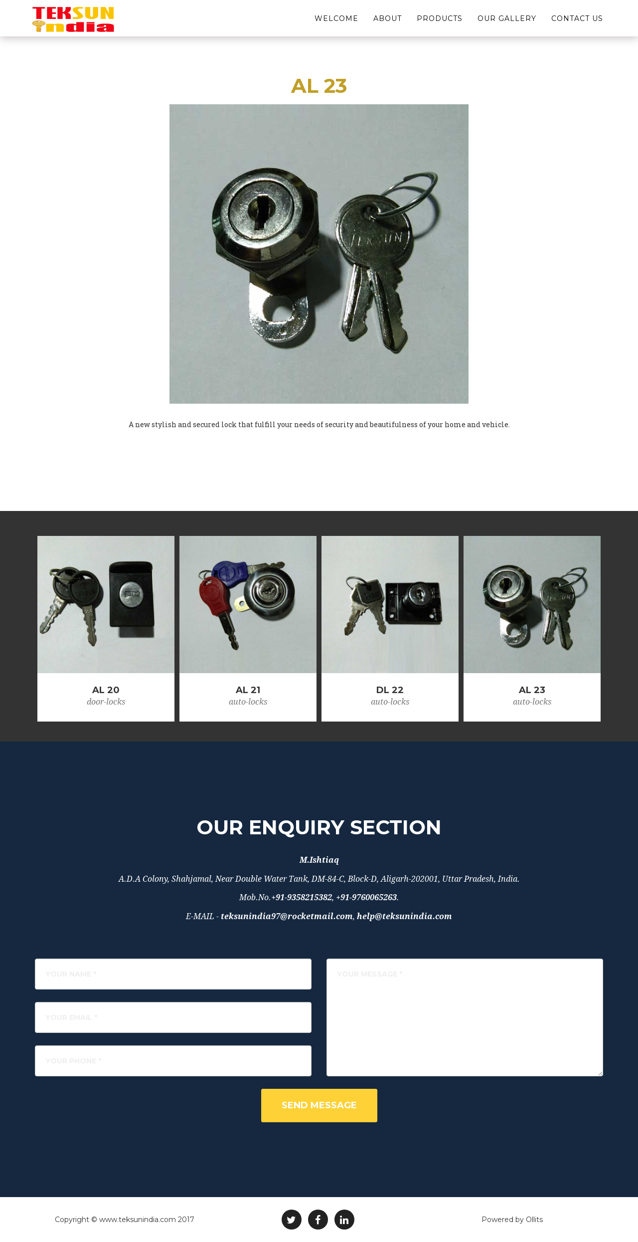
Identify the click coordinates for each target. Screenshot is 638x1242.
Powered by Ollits (512, 1219)
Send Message (319, 1105)
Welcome (336, 24)
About (387, 24)
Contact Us (577, 24)
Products (440, 24)
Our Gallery (507, 24)
